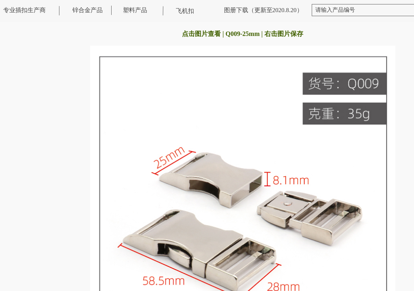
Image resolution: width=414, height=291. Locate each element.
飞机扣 (185, 11)
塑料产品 (135, 10)
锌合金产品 (87, 10)
